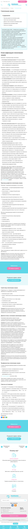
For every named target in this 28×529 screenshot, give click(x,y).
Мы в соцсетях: (14, 503)
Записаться (22, 1)
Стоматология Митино (5, 8)
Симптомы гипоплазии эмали (10, 19)
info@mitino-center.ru (6, 509)
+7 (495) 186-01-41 (6, 1)
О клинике (17, 528)
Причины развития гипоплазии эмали (11, 18)
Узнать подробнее (23, 522)
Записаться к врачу (14, 515)
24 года (14, 469)
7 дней (14, 489)
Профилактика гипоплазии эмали (11, 23)
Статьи (12, 8)
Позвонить (24, 528)
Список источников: (8, 25)
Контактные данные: (6, 507)
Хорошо (15, 523)
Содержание (6, 15)
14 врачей (14, 479)
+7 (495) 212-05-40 (5, 511)
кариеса (19, 46)
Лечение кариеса (6, 376)
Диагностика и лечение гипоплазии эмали (13, 21)
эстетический (5, 179)
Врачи (10, 528)
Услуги (3, 528)
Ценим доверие (14, 458)
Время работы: (22, 508)
